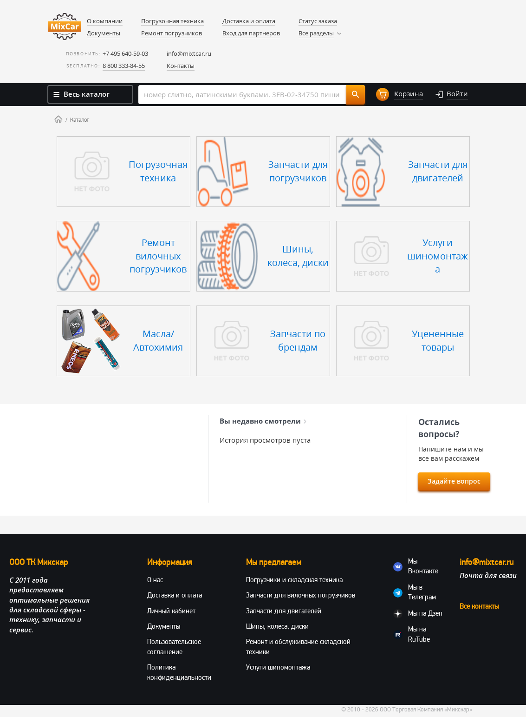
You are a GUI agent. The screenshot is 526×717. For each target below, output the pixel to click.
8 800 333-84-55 (124, 65)
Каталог (79, 120)
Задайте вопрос (454, 481)
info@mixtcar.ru (189, 53)
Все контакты (479, 606)
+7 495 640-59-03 (125, 53)
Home (58, 119)
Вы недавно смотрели (263, 420)
